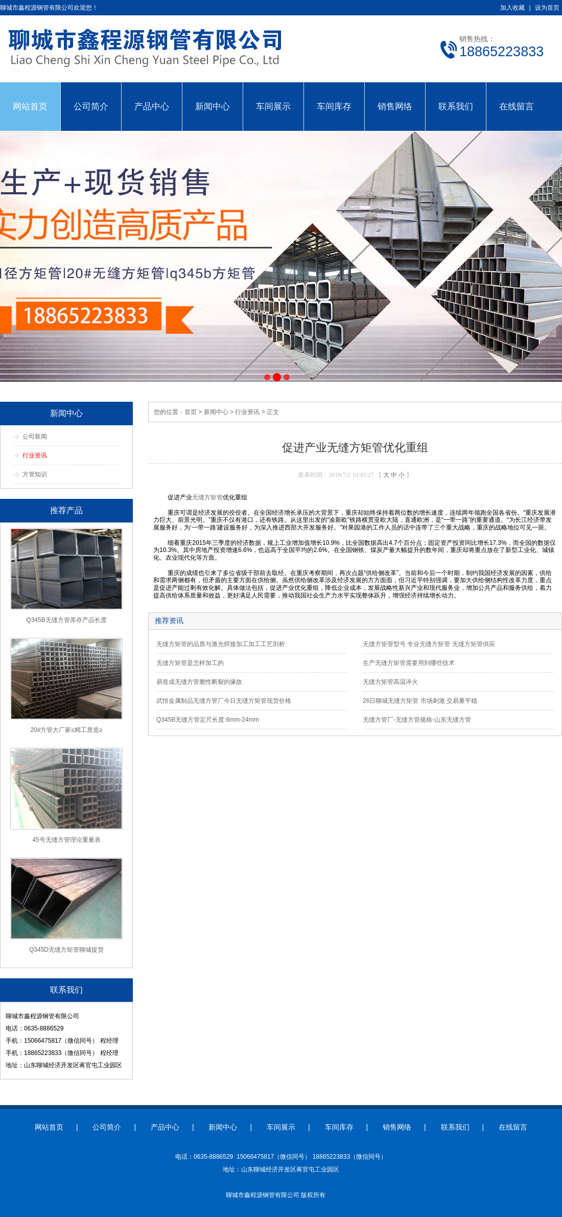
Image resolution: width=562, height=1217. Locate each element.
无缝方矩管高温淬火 (390, 681)
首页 (190, 412)
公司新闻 (34, 436)
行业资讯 (34, 455)
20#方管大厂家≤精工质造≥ (66, 729)
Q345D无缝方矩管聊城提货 (66, 949)
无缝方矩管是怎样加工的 (190, 663)
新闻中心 (212, 106)
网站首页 (30, 106)
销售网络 (395, 106)
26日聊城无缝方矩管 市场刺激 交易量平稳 (420, 700)
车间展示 (273, 106)
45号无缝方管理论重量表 (66, 839)
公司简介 (91, 106)
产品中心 (151, 106)
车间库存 (334, 106)
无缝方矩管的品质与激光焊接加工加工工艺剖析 (220, 644)
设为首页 (547, 7)
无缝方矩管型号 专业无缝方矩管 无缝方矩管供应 (429, 644)
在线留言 (516, 106)
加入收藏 (512, 7)
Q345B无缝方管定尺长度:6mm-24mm (207, 719)
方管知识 (34, 474)
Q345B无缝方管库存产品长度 (66, 620)
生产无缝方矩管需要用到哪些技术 (409, 663)
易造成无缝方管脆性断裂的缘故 (199, 681)
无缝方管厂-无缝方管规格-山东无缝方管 (417, 719)
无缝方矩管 (207, 497)
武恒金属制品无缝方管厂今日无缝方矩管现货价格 (223, 700)
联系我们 (455, 106)
